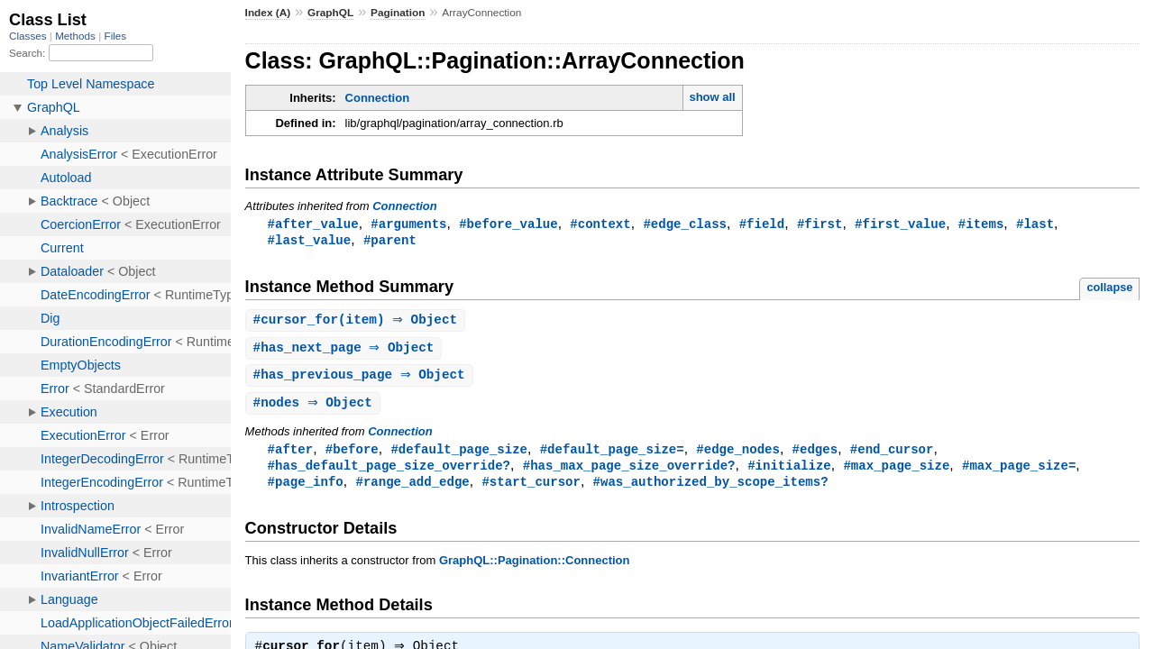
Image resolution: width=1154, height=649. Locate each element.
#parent (390, 241)
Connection (377, 98)
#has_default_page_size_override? (389, 471)
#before (352, 454)
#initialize (789, 471)
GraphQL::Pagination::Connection (534, 568)
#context (600, 224)
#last (1035, 224)
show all (712, 97)
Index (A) (268, 12)
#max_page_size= (1019, 471)
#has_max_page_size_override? (629, 471)
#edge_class (685, 224)
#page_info (305, 489)
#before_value (508, 224)
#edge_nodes (738, 454)
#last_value (310, 241)
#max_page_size (896, 471)
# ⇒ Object (346, 351)
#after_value (313, 224)
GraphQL (330, 12)
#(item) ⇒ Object (358, 322)
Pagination (398, 12)
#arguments (408, 224)
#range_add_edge (412, 489)
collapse (1109, 289)
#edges (815, 454)
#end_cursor (892, 454)
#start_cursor (530, 489)
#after (291, 454)
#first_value (900, 224)
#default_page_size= (612, 454)
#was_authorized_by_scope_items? (711, 489)
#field (762, 224)
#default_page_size (458, 454)
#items (981, 224)
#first (820, 224)
